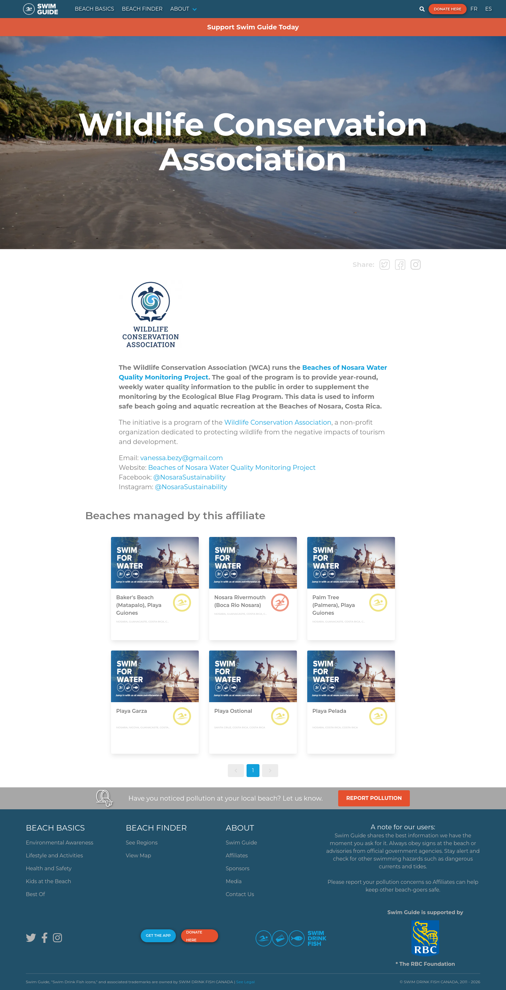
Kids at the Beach (48, 881)
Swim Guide (241, 843)
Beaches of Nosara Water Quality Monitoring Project (232, 467)
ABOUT (179, 9)
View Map (138, 856)
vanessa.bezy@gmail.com (181, 458)
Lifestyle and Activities (54, 856)
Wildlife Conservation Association (277, 422)
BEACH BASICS (94, 9)
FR (474, 9)
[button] (236, 770)
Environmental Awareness (59, 843)
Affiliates (237, 856)
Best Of (35, 894)
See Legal (245, 981)
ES (488, 9)
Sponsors (238, 868)
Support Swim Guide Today (253, 27)
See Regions (142, 843)
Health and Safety (49, 868)
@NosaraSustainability (189, 477)
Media (234, 881)
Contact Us (240, 894)
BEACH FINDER (142, 9)
